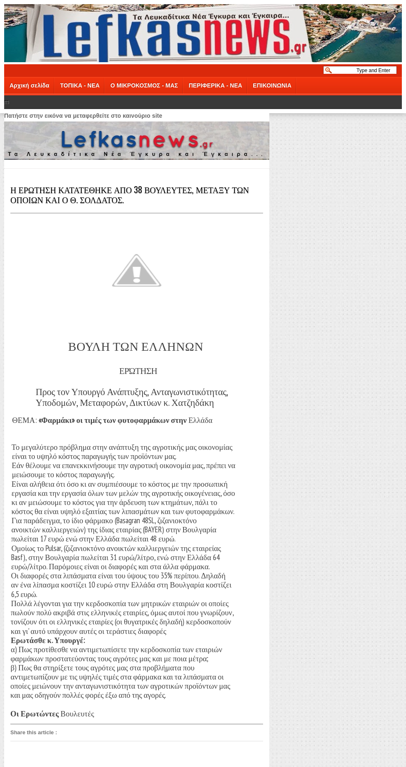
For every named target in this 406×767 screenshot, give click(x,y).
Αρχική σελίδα (29, 85)
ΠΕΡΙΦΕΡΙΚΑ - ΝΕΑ (215, 85)
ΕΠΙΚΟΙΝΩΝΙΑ (272, 85)
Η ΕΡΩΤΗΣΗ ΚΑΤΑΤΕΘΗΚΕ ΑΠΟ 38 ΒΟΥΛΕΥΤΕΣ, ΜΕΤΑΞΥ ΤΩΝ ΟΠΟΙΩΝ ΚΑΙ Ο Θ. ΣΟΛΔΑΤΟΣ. (129, 194)
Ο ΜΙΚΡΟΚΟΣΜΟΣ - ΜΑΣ (144, 85)
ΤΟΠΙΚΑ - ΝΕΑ (79, 85)
